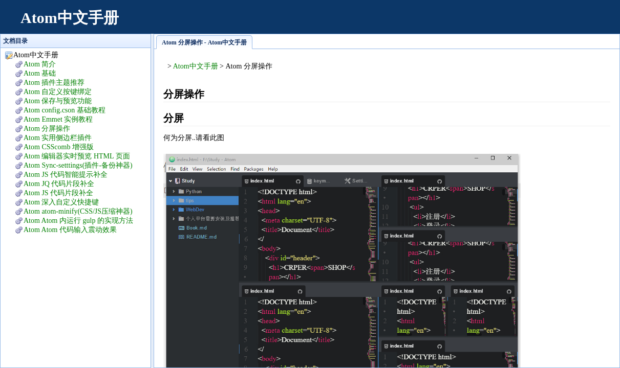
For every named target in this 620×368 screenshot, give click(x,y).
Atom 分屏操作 (47, 128)
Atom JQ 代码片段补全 (59, 184)
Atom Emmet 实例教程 (58, 119)
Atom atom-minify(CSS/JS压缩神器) (78, 211)
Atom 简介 (40, 64)
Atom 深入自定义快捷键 (61, 202)
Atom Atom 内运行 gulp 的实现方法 (78, 220)
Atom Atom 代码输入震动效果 (70, 230)
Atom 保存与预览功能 (58, 101)
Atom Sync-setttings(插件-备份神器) (78, 165)
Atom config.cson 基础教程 (64, 110)
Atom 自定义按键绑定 (58, 92)
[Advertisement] (423, 23)
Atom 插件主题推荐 (54, 82)
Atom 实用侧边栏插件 (58, 138)
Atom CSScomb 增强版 (59, 147)
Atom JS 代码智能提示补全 (66, 174)
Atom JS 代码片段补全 (58, 193)
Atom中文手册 (69, 17)
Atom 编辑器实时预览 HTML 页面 (77, 156)
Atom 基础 (40, 73)
